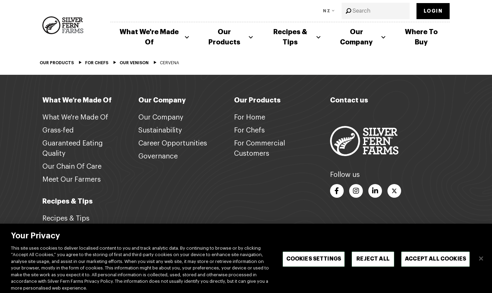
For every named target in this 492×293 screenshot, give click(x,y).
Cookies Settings (313, 264)
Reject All (373, 264)
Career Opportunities (172, 143)
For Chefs (249, 130)
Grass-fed (58, 130)
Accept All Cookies (435, 264)
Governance (158, 156)
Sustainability (160, 130)
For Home (249, 117)
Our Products (231, 37)
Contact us (349, 100)
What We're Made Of (155, 37)
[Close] (481, 263)
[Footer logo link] (364, 140)
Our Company (363, 37)
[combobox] (376, 11)
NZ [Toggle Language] (326, 11)
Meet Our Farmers (71, 179)
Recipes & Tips (298, 37)
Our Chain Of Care (71, 166)
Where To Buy (421, 37)
